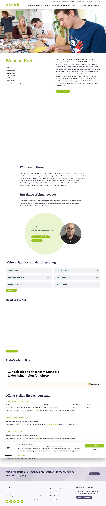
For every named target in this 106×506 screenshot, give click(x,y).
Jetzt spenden (94, 473)
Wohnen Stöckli (15, 270)
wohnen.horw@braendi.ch (14, 84)
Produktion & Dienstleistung (61, 5)
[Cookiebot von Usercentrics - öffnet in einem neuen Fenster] (9, 503)
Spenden (91, 1)
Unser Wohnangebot (63, 91)
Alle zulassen (94, 493)
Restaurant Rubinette (17, 277)
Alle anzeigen (11, 290)
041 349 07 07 (10, 81)
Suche (98, 1)
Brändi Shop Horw (64, 277)
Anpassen (95, 497)
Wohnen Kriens (63, 285)
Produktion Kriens (16, 285)
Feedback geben (58, 488)
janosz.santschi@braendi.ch (41, 236)
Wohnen (47, 5)
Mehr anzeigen (11, 351)
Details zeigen (21, 503)
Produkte (75, 5)
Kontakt (72, 1)
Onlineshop (82, 1)
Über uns (83, 5)
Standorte (36, 488)
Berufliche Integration (35, 5)
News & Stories (56, 1)
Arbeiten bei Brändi (94, 5)
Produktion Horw (64, 270)
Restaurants (65, 1)
